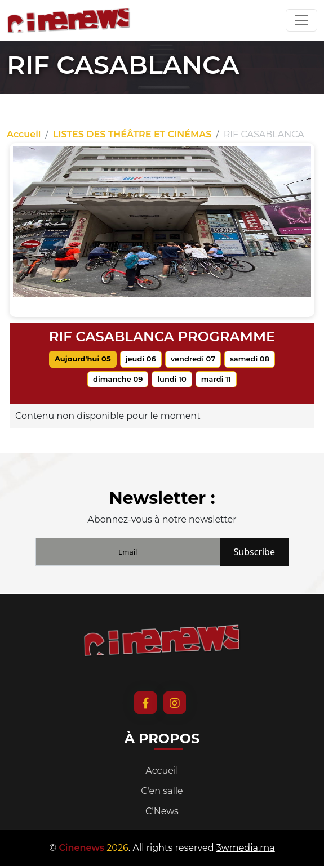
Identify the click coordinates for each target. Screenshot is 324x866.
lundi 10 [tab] (172, 378)
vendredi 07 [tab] (193, 358)
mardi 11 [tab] (216, 378)
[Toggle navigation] (301, 20)
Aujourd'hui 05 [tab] (83, 358)
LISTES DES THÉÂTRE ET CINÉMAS (132, 134)
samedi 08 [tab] (249, 358)
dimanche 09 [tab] (118, 378)
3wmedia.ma (245, 847)
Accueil (24, 134)
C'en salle (162, 790)
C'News (162, 811)
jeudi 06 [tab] (141, 358)
